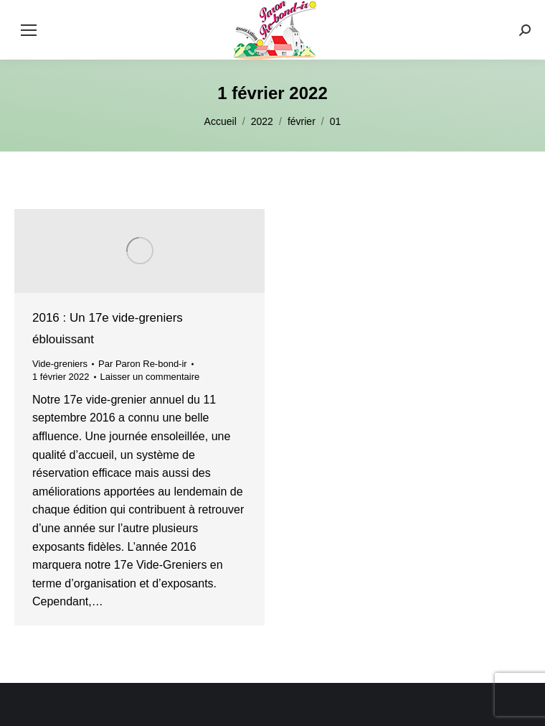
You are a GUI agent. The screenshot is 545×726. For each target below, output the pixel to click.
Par (142, 363)
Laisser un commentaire (150, 376)
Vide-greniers (59, 363)
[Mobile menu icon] (28, 30)
